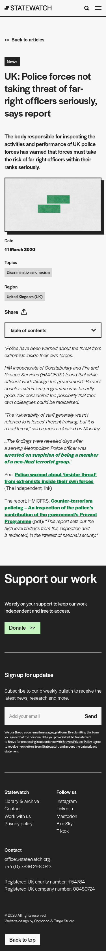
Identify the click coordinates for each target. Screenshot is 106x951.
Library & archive (22, 801)
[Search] (86, 8)
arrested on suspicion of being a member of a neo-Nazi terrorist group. (51, 458)
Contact (13, 808)
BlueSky (65, 823)
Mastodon (67, 816)
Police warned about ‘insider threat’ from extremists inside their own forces (51, 477)
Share (16, 312)
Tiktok (63, 830)
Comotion (41, 920)
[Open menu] (98, 8)
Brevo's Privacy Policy (76, 741)
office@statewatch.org (27, 858)
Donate (22, 627)
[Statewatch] (28, 7)
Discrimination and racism (28, 272)
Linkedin (65, 808)
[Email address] (42, 716)
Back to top (22, 939)
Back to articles (24, 39)
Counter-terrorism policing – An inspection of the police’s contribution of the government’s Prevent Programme (51, 511)
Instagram (67, 801)
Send (91, 716)
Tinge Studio (64, 920)
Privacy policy (19, 823)
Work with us (18, 816)
